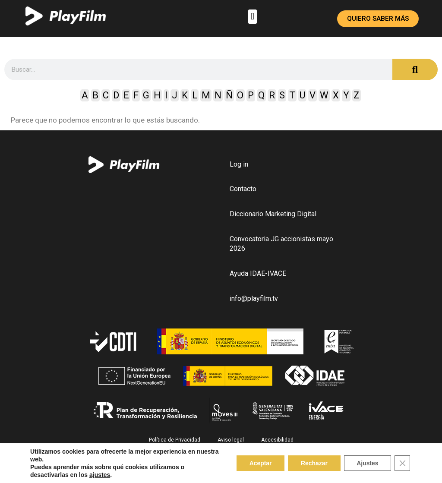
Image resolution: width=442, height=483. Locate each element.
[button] (252, 16)
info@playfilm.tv (254, 299)
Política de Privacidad (174, 440)
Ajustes (367, 463)
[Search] (415, 69)
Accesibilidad (277, 440)
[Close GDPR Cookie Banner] (402, 463)
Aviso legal (231, 440)
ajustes (99, 474)
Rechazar (313, 463)
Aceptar (259, 463)
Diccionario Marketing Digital (273, 214)
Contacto (243, 189)
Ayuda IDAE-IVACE (258, 274)
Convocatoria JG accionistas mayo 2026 (281, 244)
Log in (239, 164)
